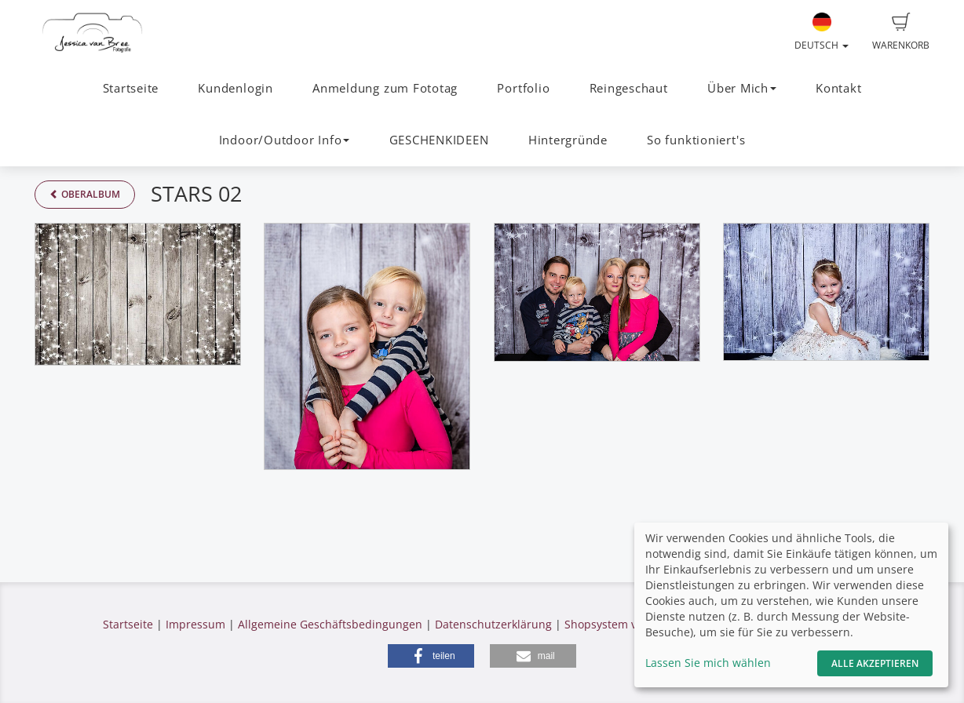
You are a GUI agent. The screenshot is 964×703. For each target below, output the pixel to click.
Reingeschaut (629, 88)
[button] (431, 656)
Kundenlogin (235, 88)
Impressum (195, 624)
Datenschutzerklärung (493, 624)
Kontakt (838, 88)
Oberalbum (84, 194)
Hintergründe (568, 140)
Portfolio (523, 88)
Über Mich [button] (741, 88)
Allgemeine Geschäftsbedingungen (330, 624)
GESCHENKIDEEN (439, 140)
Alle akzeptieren (874, 663)
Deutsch (821, 32)
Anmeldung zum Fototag (385, 88)
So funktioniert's (696, 140)
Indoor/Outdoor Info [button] (284, 140)
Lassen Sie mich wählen (708, 662)
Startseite (131, 88)
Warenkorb (900, 32)
